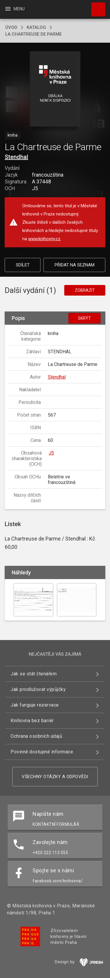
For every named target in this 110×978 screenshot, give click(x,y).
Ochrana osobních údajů (36, 736)
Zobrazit (85, 290)
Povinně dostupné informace (42, 752)
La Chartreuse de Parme (33, 34)
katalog (36, 27)
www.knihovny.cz (44, 238)
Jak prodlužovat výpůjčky (38, 689)
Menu (14, 8)
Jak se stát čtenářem (34, 674)
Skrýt (84, 318)
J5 (51, 453)
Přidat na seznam (74, 265)
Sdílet (23, 265)
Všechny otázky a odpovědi (55, 776)
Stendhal (16, 156)
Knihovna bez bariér (32, 720)
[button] (55, 89)
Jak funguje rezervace (35, 705)
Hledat (95, 6)
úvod (11, 27)
